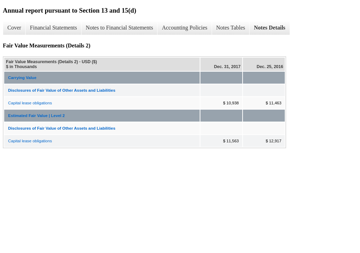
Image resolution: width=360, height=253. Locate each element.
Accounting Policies (184, 28)
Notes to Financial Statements (119, 28)
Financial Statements (53, 28)
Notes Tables (230, 28)
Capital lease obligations (30, 103)
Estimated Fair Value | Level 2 (36, 115)
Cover (14, 28)
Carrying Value (22, 78)
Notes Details (269, 28)
